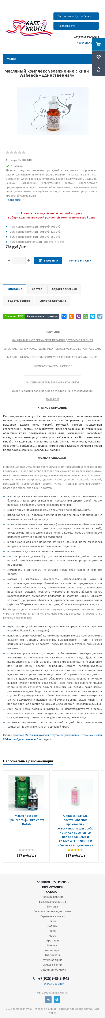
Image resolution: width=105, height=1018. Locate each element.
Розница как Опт (53, 896)
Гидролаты (52, 954)
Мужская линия (52, 959)
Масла (53, 935)
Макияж (52, 945)
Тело (52, 930)
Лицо (52, 921)
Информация (52, 886)
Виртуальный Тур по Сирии (74, 16)
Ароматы (52, 940)
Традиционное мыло (52, 969)
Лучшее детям (52, 964)
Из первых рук (66, 25)
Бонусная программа (52, 901)
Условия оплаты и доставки (52, 911)
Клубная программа (52, 881)
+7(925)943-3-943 (86, 37)
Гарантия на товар (53, 916)
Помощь (52, 906)
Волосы (52, 925)
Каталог (52, 891)
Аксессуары (52, 950)
